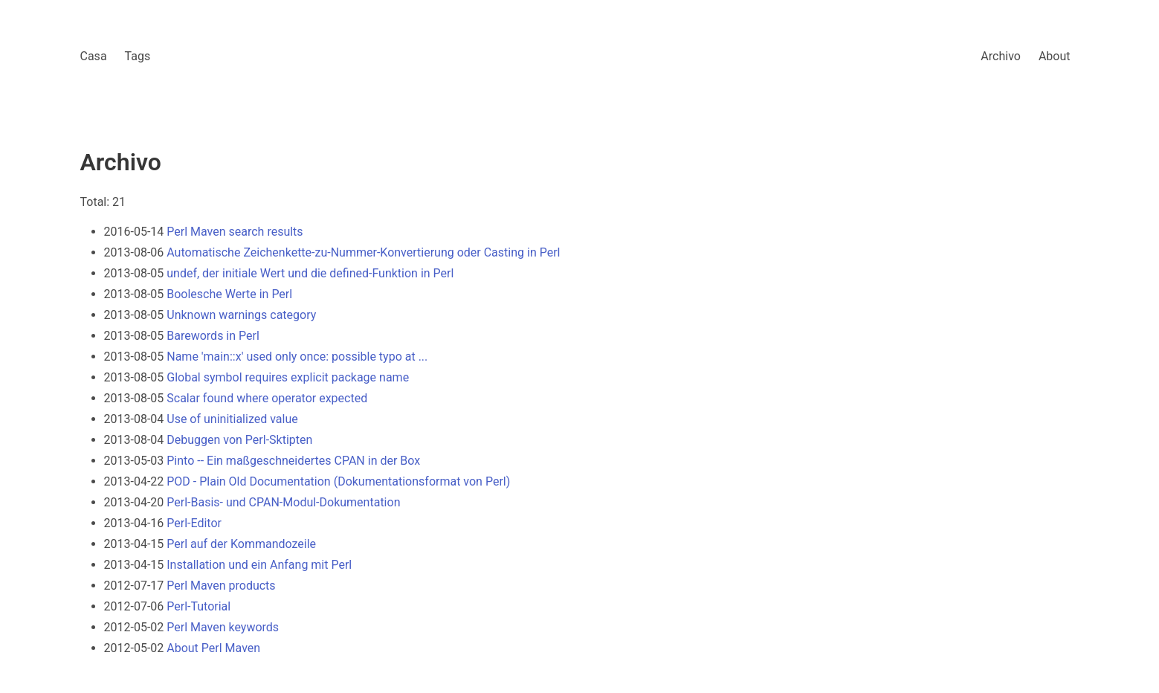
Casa (93, 56)
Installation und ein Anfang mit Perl (259, 565)
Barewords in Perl (213, 336)
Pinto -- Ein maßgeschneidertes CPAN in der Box (293, 461)
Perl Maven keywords (223, 627)
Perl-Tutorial (198, 606)
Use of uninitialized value (232, 419)
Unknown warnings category (241, 315)
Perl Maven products (221, 585)
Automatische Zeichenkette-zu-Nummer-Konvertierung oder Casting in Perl (363, 252)
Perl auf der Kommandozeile (241, 544)
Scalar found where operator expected (267, 398)
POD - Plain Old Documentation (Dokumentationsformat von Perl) (338, 481)
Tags (138, 56)
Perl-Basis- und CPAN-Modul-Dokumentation (283, 502)
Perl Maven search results (235, 232)
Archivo (1001, 56)
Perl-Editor (194, 523)
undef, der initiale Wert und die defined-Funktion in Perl (310, 273)
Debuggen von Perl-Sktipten (239, 440)
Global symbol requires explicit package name (288, 377)
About (1055, 56)
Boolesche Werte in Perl (229, 294)
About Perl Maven (213, 648)
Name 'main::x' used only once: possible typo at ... (297, 356)
